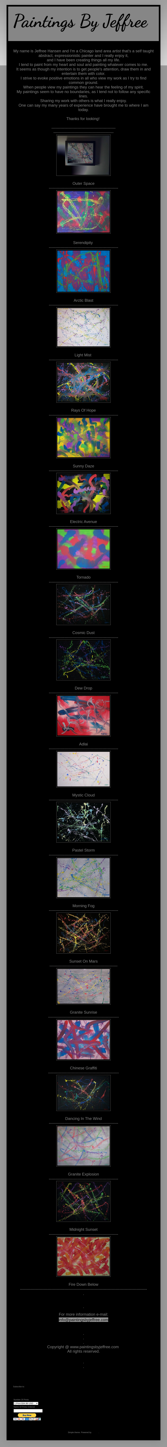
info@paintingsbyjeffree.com (83, 1319)
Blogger (95, 1432)
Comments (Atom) (33, 1387)
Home (83, 1382)
